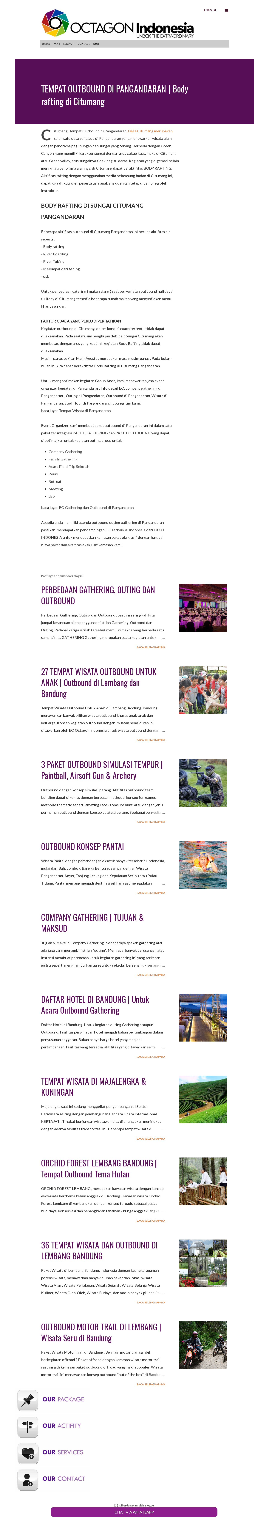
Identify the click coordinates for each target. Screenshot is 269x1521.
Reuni (53, 474)
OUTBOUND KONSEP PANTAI (82, 846)
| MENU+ (68, 43)
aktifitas (75, 544)
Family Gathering (63, 459)
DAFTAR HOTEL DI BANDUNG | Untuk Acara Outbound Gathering (95, 1004)
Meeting (56, 489)
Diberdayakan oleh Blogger (134, 1505)
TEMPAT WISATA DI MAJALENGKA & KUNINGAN (93, 1086)
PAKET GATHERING (90, 433)
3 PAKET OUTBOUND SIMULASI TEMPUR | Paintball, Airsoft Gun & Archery (102, 769)
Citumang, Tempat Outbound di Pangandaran (90, 131)
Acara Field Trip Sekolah (69, 466)
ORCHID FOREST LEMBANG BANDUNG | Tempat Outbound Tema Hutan (99, 1168)
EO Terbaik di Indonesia (125, 530)
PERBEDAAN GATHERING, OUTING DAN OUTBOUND (98, 595)
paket (55, 544)
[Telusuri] (210, 10)
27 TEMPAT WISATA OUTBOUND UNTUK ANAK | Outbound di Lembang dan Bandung (98, 682)
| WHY (56, 43)
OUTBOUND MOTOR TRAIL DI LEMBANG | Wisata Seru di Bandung (101, 1332)
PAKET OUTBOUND (133, 433)
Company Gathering (65, 451)
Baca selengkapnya (151, 647)
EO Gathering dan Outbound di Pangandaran (96, 507)
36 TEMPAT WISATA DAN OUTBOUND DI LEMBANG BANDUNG (99, 1250)
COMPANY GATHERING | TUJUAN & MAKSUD (92, 922)
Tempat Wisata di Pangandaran (85, 410)
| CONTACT (83, 43)
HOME (46, 43)
